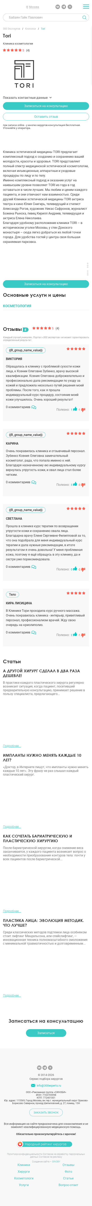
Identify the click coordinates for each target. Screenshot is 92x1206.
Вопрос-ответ (68, 1185)
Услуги (24, 1185)
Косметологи (23, 1178)
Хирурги (24, 1171)
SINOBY (56, 1161)
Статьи (68, 1178)
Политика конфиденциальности (24, 1154)
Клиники (23, 1165)
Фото (68, 1171)
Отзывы (68, 1165)
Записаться (46, 1033)
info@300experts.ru (49, 1085)
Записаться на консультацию (46, 106)
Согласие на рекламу (50, 1157)
